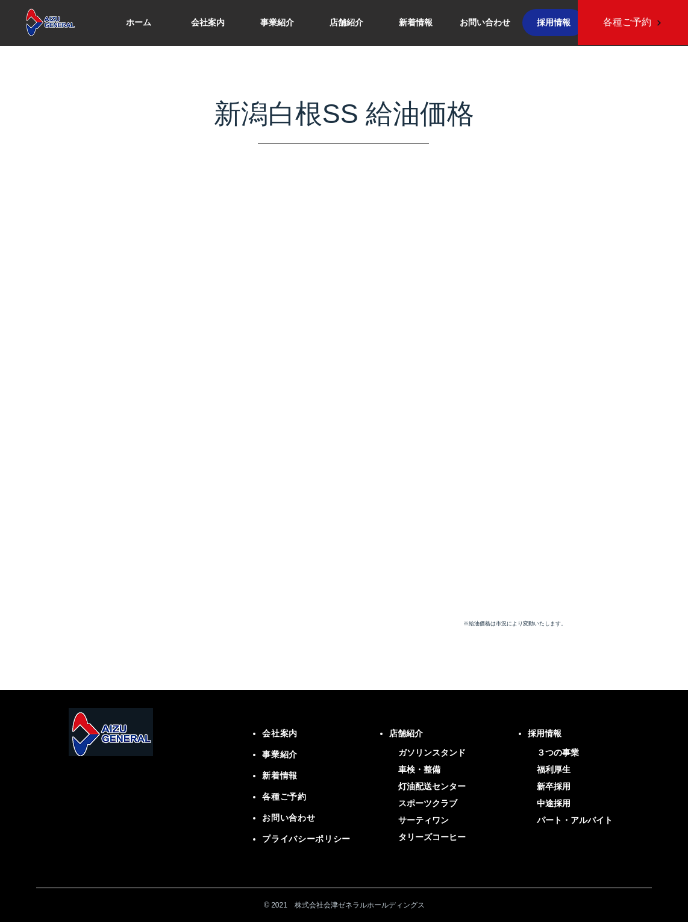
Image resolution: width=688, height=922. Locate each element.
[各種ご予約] (632, 22)
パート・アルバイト (575, 820)
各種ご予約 (284, 796)
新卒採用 (554, 786)
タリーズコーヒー (432, 837)
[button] (346, 22)
